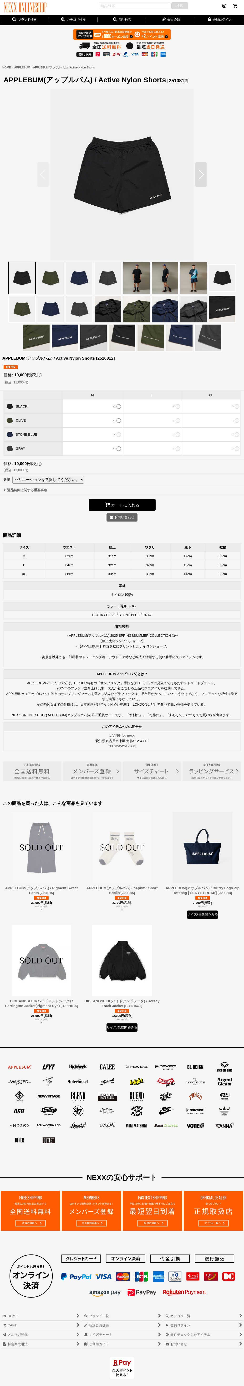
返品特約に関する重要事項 (25, 490)
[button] (122, 20)
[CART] (235, 6)
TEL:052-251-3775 (122, 746)
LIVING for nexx (121, 735)
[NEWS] (224, 6)
